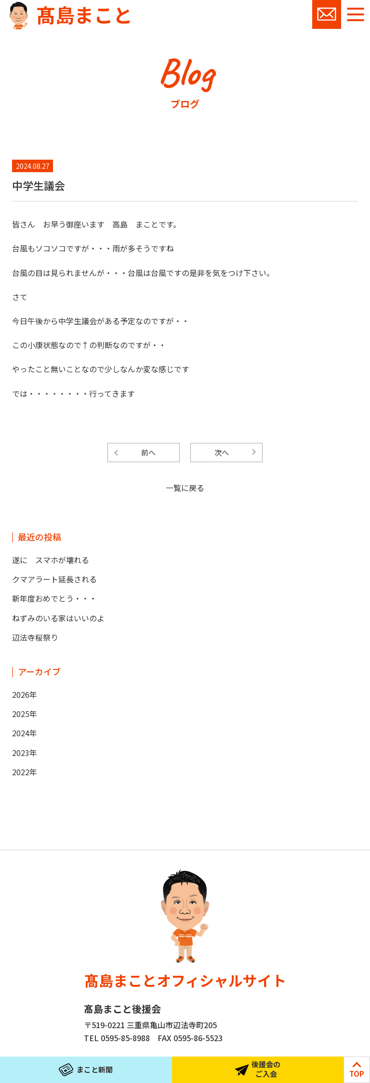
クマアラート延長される (54, 579)
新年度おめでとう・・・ (54, 598)
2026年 (24, 694)
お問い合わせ (326, 14)
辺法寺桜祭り (35, 637)
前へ (148, 452)
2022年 (24, 772)
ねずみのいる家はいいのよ (58, 618)
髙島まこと (84, 14)
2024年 (24, 733)
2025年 (24, 713)
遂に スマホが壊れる (50, 560)
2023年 (24, 752)
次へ (221, 452)
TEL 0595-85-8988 (117, 1038)
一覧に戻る (185, 487)
